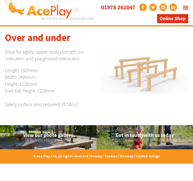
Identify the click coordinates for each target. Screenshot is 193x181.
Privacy (96, 156)
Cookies (111, 156)
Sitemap (126, 156)
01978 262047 (118, 7)
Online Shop (173, 18)
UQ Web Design (148, 156)
